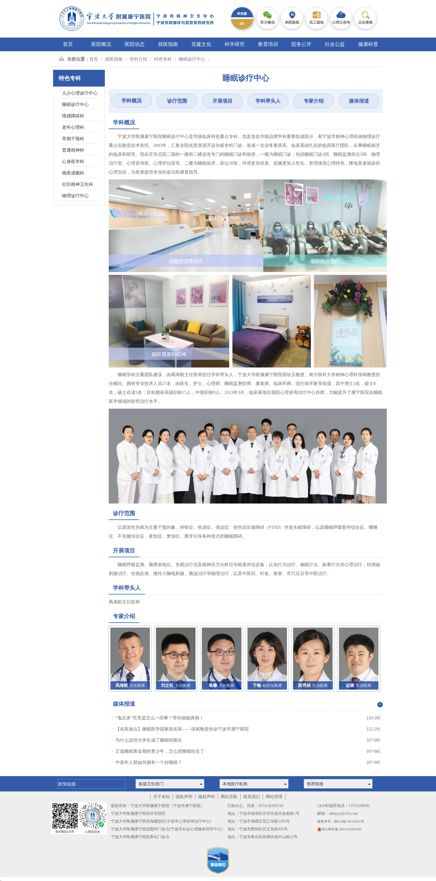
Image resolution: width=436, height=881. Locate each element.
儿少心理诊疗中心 (80, 93)
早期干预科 (73, 138)
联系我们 (251, 796)
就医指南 (168, 44)
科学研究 (235, 44)
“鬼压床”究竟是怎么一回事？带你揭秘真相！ (159, 717)
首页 (68, 44)
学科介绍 (138, 59)
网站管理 (274, 796)
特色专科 (163, 59)
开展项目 (222, 101)
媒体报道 (359, 101)
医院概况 (101, 44)
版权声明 (206, 796)
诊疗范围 (177, 101)
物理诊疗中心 (75, 195)
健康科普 (368, 44)
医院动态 (135, 44)
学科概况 (132, 100)
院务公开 (301, 44)
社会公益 (335, 44)
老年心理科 (73, 127)
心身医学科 (73, 161)
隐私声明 (184, 796)
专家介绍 (314, 101)
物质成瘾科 (73, 173)
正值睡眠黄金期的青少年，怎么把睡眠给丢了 (159, 751)
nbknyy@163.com (343, 813)
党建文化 (201, 44)
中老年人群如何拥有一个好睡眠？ (148, 762)
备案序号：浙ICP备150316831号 (340, 821)
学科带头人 (268, 101)
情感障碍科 (73, 115)
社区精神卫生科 (77, 184)
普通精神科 (73, 150)
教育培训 (268, 44)
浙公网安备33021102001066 (339, 829)
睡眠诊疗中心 (192, 59)
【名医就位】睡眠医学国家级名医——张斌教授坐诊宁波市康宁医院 (182, 729)
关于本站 (161, 796)
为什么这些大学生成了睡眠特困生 (148, 740)
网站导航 (229, 796)
